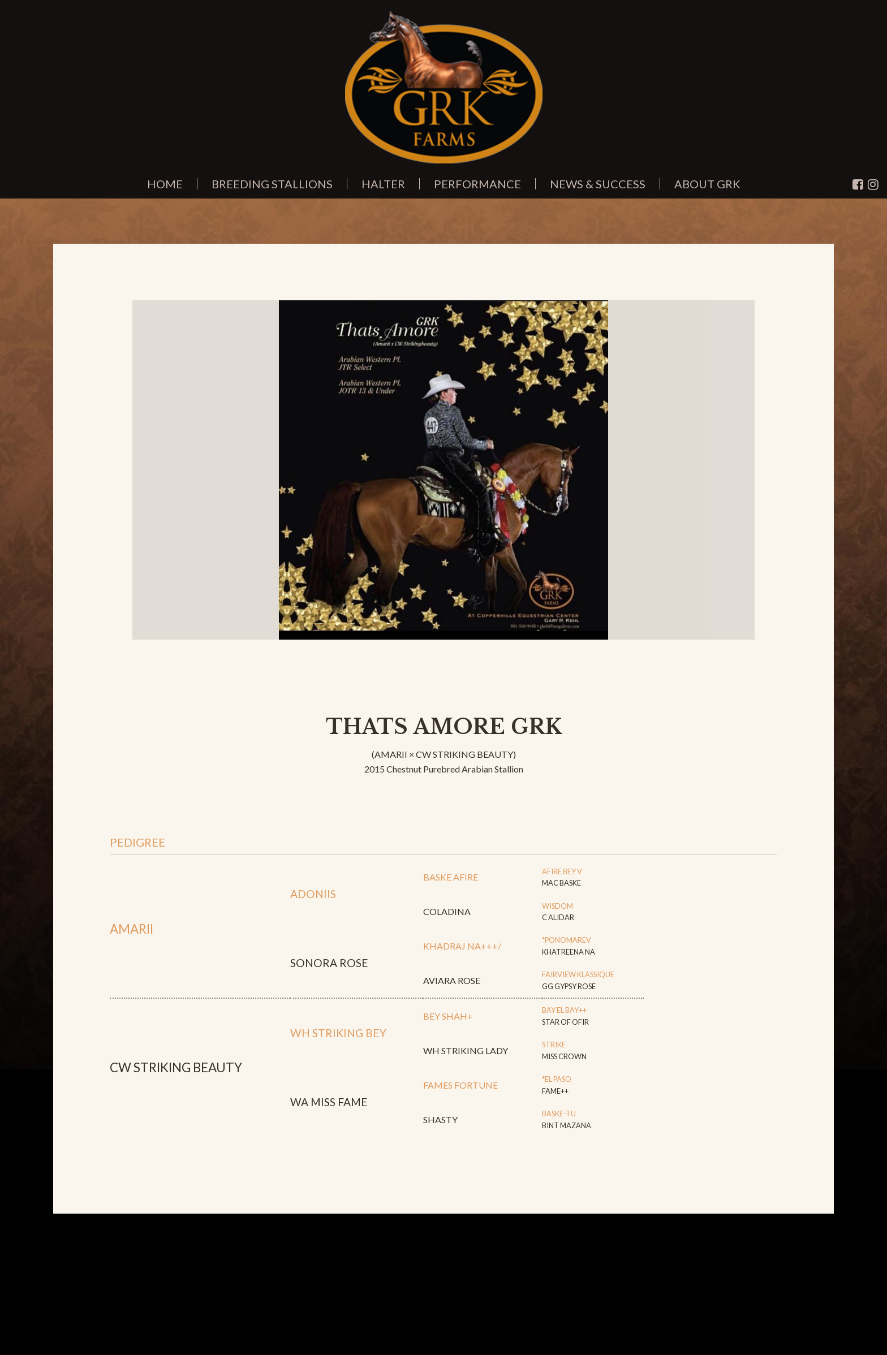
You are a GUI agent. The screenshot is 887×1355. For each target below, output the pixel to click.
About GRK (707, 183)
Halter (383, 183)
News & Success (597, 183)
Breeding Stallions (272, 183)
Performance (477, 183)
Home (165, 183)
